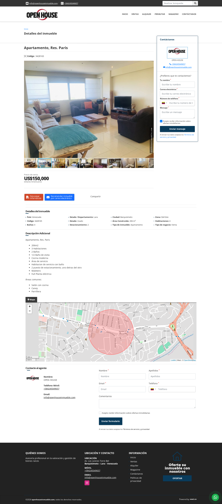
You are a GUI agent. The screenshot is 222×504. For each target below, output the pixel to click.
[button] (151, 63)
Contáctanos (189, 14)
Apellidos (154, 370)
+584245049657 (71, 3)
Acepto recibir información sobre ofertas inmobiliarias (126, 413)
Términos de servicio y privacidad (136, 429)
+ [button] (30, 306)
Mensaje (164, 107)
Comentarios (105, 396)
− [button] (30, 311)
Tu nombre (165, 80)
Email (102, 383)
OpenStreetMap (190, 360)
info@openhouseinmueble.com (43, 3)
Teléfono (154, 383)
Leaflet (173, 360)
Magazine (173, 14)
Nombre (104, 370)
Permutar (160, 14)
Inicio (125, 14)
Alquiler (146, 14)
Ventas (134, 14)
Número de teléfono (169, 98)
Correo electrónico (168, 89)
